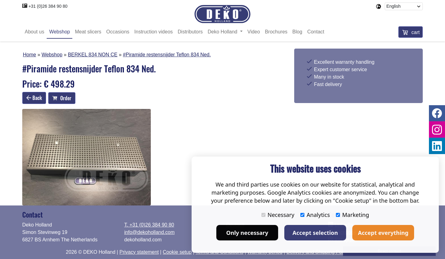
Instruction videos (153, 31)
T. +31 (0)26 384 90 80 (149, 224)
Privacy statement (139, 252)
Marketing (352, 214)
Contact (315, 31)
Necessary (278, 214)
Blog (297, 31)
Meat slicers (88, 31)
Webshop (59, 31)
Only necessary (247, 232)
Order (61, 98)
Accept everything (383, 232)
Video (254, 31)
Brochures (276, 31)
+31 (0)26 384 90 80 (48, 6)
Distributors (190, 31)
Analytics (315, 214)
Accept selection (315, 232)
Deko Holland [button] (223, 31)
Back (34, 97)
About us (34, 31)
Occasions (117, 31)
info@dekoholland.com (149, 232)
